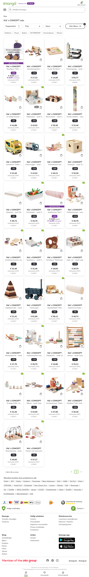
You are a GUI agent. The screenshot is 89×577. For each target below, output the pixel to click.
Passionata (36, 482)
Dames (4, 547)
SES (12, 482)
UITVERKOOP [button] (35, 34)
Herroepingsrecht (65, 525)
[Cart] (41, 60)
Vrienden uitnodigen (9, 520)
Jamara (33, 490)
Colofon (33, 520)
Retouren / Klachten (66, 523)
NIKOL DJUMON (23, 490)
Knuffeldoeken (9, 495)
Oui (5, 490)
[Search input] (46, 10)
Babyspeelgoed (22, 495)
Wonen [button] (59, 34)
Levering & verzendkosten (68, 520)
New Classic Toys (40, 486)
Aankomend (34, 541)
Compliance (34, 531)
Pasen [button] (16, 34)
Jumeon (52, 486)
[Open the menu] (5, 10)
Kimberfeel (28, 486)
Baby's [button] (24, 34)
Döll (66, 486)
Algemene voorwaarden (39, 525)
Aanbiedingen (7, 539)
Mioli (58, 482)
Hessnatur (77, 490)
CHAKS (41, 490)
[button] (13, 27)
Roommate (74, 486)
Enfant (6, 482)
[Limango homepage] (10, 4)
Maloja (61, 490)
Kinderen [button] (8, 34)
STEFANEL (8, 486)
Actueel (33, 539)
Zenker (18, 482)
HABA (65, 482)
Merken (4, 555)
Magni (80, 482)
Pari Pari (73, 482)
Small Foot (18, 486)
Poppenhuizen (51, 490)
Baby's (4, 541)
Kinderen (5, 544)
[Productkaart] (13, 62)
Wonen (4, 552)
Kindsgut (26, 482)
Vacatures (5, 523)
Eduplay (60, 486)
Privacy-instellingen (37, 528)
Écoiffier (11, 490)
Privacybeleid (35, 523)
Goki (31, 495)
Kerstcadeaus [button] (48, 34)
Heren (4, 549)
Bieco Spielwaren (48, 482)
